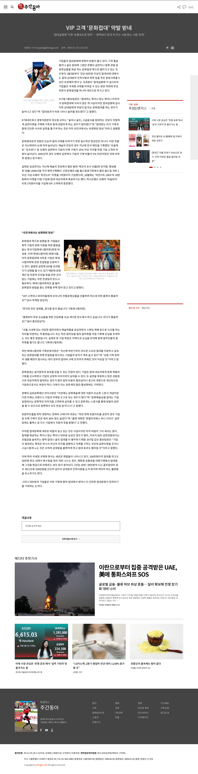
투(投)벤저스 (138, 108)
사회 (94, 708)
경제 (117, 703)
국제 (117, 708)
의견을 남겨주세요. (33, 526)
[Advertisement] (64, 207)
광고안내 (165, 712)
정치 (94, 703)
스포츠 (95, 717)
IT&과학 (119, 712)
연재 (140, 703)
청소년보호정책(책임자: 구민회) (112, 753)
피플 (117, 717)
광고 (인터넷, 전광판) (42, 753)
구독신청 (165, 708)
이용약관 (75, 753)
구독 (153, 108)
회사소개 (28, 753)
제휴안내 (57, 753)
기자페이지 (143, 717)
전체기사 (96, 722)
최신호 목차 (143, 708)
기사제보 (165, 703)
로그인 (191, 7)
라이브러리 (143, 712)
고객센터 (66, 753)
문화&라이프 (98, 712)
